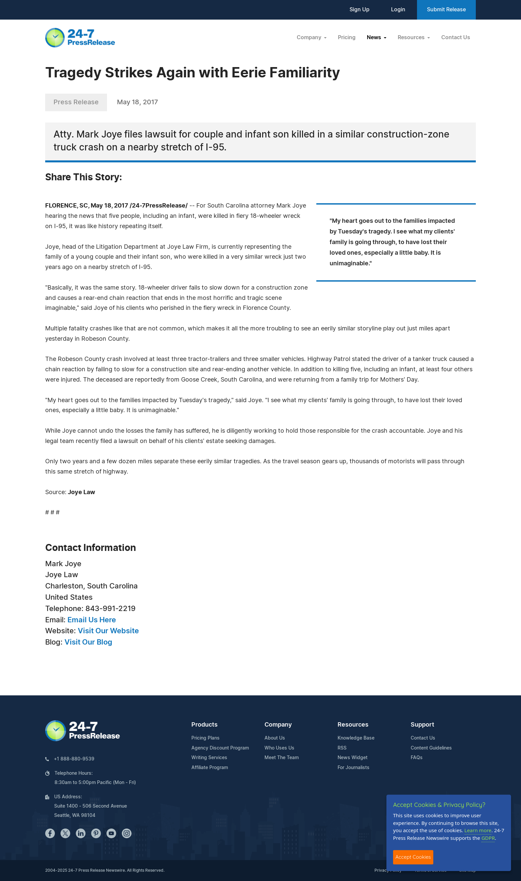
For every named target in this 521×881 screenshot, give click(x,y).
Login (398, 9)
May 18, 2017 (137, 102)
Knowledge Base (356, 738)
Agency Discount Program (220, 748)
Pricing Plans (205, 738)
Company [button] (310, 37)
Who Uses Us (279, 748)
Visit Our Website (108, 631)
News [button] (374, 37)
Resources (353, 725)
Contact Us (455, 37)
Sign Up (359, 9)
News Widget (352, 757)
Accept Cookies (413, 857)
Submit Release (446, 9)
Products (204, 725)
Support (422, 725)
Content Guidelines (431, 748)
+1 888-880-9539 (74, 759)
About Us (274, 738)
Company (278, 725)
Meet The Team (281, 757)
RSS (342, 748)
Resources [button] (412, 37)
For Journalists (353, 767)
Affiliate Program (209, 767)
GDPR (488, 838)
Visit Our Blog (88, 642)
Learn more (478, 830)
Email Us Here (91, 620)
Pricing (347, 37)
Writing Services (209, 757)
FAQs (417, 757)
